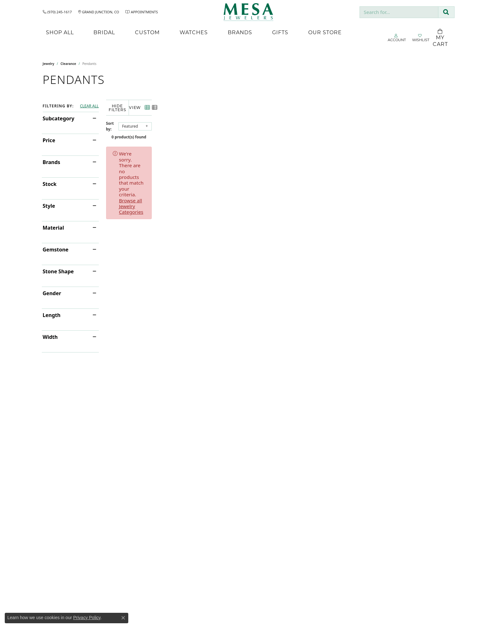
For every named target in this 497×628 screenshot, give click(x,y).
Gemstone (56, 249)
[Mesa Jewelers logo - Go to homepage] (248, 12)
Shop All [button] (60, 32)
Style (49, 205)
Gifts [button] (280, 32)
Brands (52, 162)
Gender (52, 293)
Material (53, 227)
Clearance (68, 63)
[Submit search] (446, 12)
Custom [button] (147, 32)
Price (49, 140)
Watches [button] (194, 32)
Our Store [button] (325, 32)
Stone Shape (58, 271)
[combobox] (399, 12)
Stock (50, 184)
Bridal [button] (104, 32)
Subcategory (58, 118)
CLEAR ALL (89, 106)
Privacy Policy (86, 617)
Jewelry (48, 63)
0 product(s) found (280, 133)
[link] (57, 12)
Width (50, 336)
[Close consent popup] (123, 618)
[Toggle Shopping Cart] (440, 38)
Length (52, 315)
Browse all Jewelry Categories (287, 150)
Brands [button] (240, 32)
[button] (397, 38)
